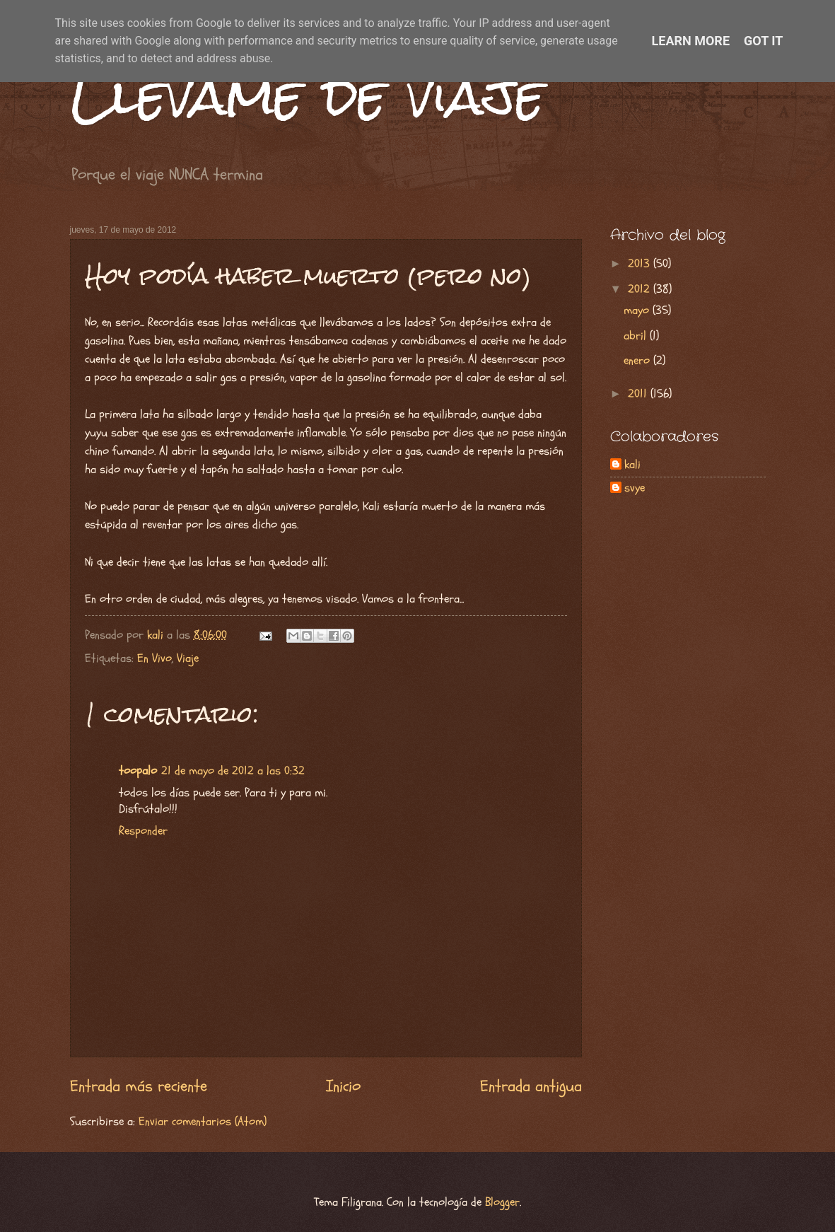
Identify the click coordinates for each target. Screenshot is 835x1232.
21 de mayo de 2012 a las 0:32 (233, 771)
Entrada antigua (531, 1086)
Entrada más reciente (138, 1086)
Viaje (188, 658)
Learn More (691, 40)
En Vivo (154, 658)
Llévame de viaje (307, 95)
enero (638, 360)
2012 (640, 289)
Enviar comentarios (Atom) (203, 1121)
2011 (639, 394)
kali (632, 465)
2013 (640, 264)
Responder (143, 831)
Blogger (502, 1202)
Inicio (343, 1086)
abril (637, 336)
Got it (763, 40)
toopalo (138, 771)
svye (634, 489)
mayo (638, 310)
